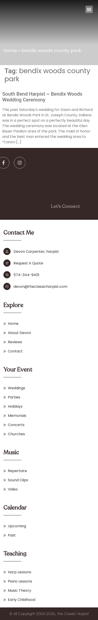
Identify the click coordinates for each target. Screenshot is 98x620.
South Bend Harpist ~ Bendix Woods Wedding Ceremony (42, 97)
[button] (89, 9)
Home (10, 50)
